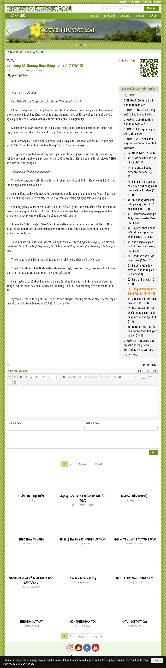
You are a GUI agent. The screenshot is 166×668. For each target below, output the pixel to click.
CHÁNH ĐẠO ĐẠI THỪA (31, 496)
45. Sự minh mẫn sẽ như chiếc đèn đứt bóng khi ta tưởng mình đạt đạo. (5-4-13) (142, 188)
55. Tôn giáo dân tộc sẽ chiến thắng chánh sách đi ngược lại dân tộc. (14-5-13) (142, 315)
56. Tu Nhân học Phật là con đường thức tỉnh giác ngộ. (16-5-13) (142, 331)
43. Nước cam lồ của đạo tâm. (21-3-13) (142, 160)
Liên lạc (147, 1)
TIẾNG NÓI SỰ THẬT (31, 621)
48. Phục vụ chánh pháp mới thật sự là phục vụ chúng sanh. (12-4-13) (141, 232)
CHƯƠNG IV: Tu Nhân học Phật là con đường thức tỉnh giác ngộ (140, 143)
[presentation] (32, 440)
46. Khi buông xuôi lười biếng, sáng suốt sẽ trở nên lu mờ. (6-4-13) (141, 204)
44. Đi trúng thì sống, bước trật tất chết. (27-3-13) (142, 172)
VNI (154, 371)
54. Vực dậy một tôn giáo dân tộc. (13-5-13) (142, 301)
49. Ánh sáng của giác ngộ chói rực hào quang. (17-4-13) (142, 246)
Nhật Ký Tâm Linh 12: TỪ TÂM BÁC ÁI (134, 539)
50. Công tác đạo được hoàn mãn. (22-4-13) (141, 258)
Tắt (139, 371)
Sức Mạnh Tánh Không (83, 578)
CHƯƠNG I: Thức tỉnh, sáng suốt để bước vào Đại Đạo (139, 112)
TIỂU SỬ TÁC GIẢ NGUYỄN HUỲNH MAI (138, 352)
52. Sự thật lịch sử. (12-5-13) (141, 282)
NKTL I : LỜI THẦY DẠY (134, 621)
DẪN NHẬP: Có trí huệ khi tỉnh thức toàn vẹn (138, 103)
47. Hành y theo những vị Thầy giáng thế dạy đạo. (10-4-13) (142, 218)
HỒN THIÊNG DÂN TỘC (83, 621)
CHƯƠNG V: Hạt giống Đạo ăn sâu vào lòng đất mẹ (139, 343)
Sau (133, 60)
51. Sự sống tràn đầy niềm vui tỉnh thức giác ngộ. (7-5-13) (141, 270)
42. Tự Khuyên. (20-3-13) (142, 153)
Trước (125, 60)
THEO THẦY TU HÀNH (31, 539)
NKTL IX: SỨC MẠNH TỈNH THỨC (137, 88)
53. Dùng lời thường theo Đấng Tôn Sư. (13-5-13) (142, 291)
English (157, 1)
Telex (146, 371)
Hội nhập (134, 1)
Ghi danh (123, 1)
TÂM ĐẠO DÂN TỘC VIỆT (134, 496)
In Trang (8, 364)
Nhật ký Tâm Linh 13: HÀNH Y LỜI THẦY (83, 539)
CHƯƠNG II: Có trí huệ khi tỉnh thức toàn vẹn (138, 122)
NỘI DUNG (129, 95)
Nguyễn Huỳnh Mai (17, 75)
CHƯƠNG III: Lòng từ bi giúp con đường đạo (139, 131)
